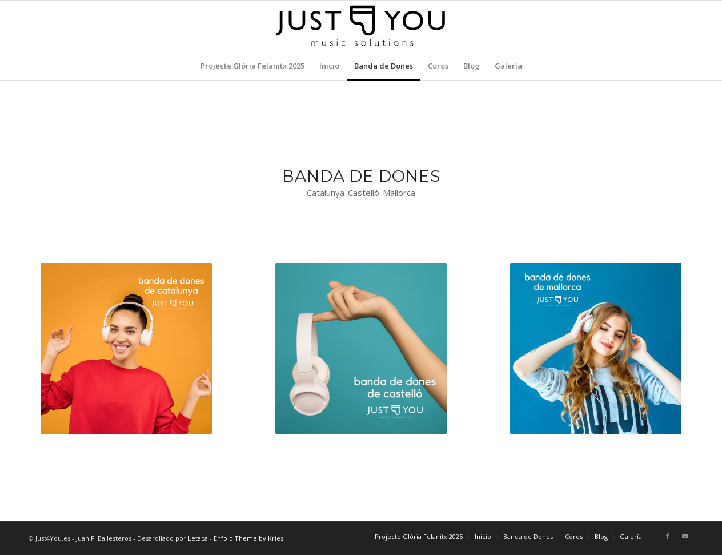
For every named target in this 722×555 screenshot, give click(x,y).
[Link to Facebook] (667, 536)
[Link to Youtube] (684, 536)
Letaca (198, 538)
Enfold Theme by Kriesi (249, 538)
